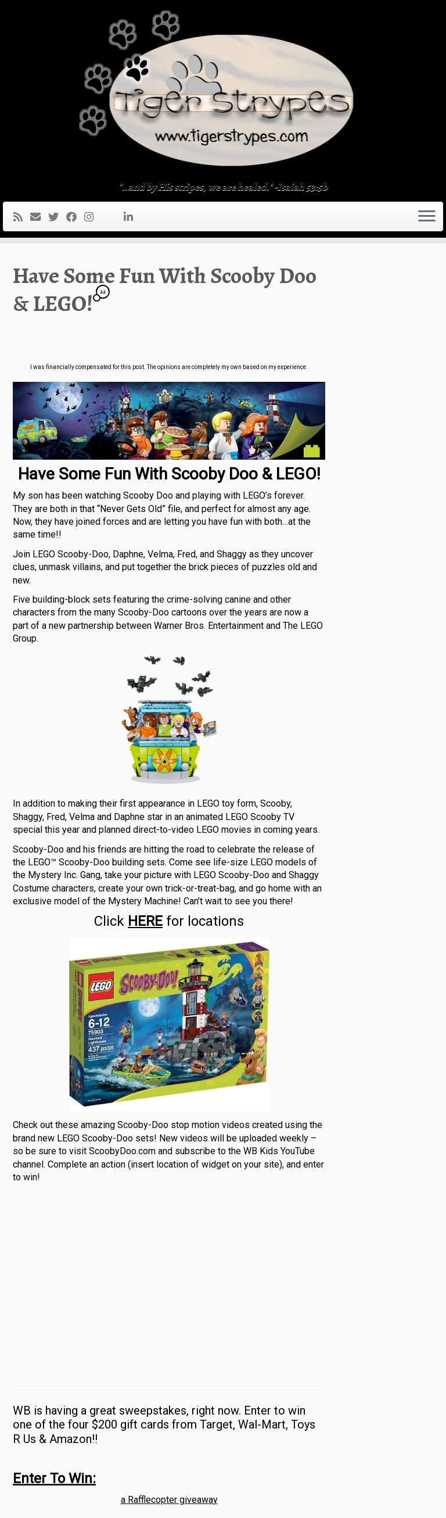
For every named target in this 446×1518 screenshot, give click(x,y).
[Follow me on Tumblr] (105, 217)
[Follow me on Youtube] (112, 217)
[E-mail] (39, 217)
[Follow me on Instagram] (92, 217)
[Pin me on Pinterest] (120, 217)
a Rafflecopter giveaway (169, 1499)
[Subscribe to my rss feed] (21, 217)
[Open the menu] (427, 216)
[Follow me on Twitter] (57, 217)
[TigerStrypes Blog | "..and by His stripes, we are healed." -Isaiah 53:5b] (223, 92)
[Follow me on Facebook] (75, 217)
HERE (145, 921)
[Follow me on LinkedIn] (132, 217)
